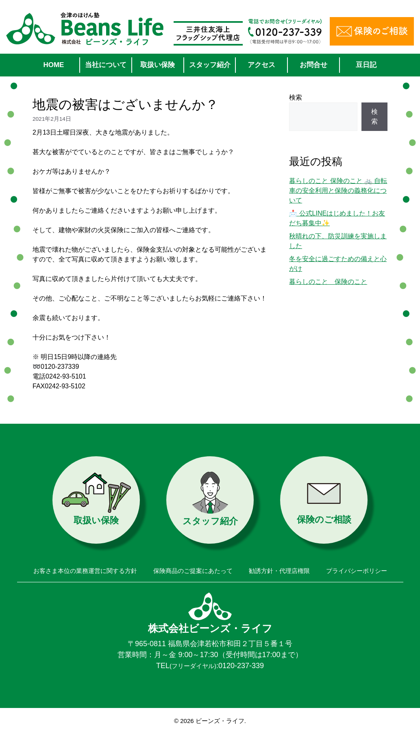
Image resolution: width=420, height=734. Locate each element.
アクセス (261, 65)
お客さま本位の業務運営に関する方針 (85, 570)
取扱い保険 (157, 65)
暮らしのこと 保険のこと (328, 281)
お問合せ (313, 65)
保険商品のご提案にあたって (193, 570)
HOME (53, 65)
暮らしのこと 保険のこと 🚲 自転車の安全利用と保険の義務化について (338, 190)
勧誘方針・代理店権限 (279, 570)
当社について (105, 65)
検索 (295, 97)
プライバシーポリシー (356, 570)
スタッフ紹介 (210, 65)
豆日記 (366, 65)
